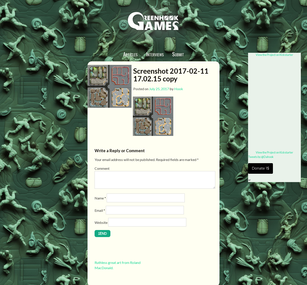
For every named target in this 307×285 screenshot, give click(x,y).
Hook (178, 89)
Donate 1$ (260, 168)
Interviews (155, 54)
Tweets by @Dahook (261, 157)
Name (100, 198)
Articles (130, 54)
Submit (178, 54)
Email (100, 210)
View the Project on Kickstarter (274, 55)
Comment (102, 168)
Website (101, 222)
